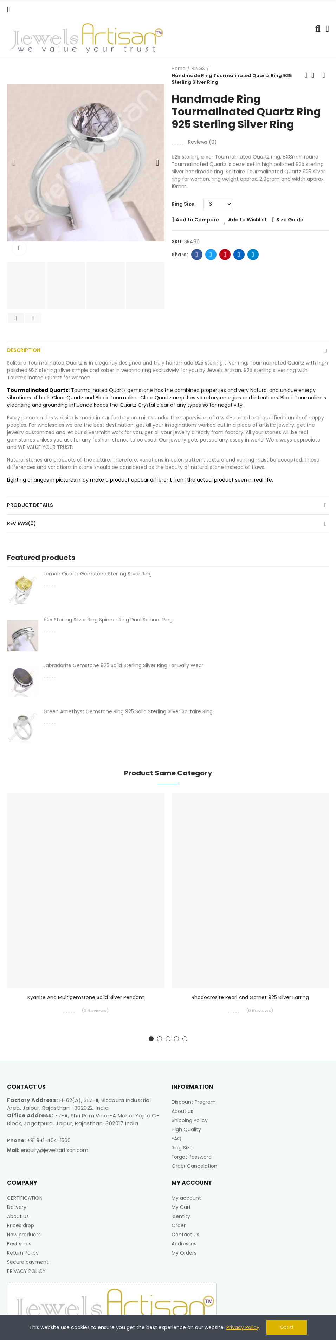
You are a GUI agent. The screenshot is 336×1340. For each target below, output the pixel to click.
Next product (323, 75)
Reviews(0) (21, 523)
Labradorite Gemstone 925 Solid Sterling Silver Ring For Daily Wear (123, 665)
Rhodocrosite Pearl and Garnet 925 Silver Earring (250, 997)
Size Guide (289, 219)
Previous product (306, 75)
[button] (14, 163)
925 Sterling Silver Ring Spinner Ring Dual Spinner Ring (108, 619)
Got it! (286, 1327)
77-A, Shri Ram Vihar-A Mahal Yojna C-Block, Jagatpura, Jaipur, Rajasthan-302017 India (83, 1119)
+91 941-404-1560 (49, 1140)
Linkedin (239, 254)
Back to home (314, 75)
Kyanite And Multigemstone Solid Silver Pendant (85, 997)
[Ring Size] (217, 204)
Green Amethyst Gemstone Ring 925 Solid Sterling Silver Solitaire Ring (128, 711)
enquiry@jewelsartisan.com (54, 1150)
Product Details (30, 505)
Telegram (253, 254)
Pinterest (225, 254)
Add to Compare (197, 219)
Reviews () (202, 142)
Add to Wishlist (247, 219)
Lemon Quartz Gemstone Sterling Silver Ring (98, 573)
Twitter (211, 254)
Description (23, 350)
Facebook (197, 254)
